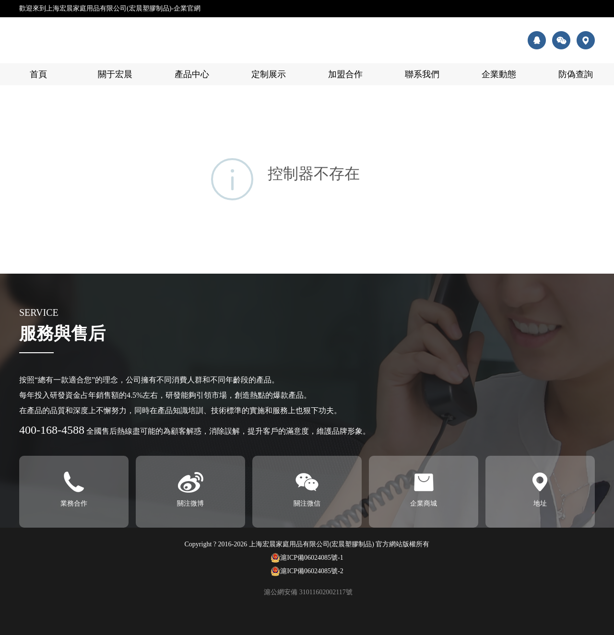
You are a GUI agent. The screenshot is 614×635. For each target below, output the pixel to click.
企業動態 (499, 74)
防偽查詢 (575, 74)
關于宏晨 (115, 74)
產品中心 (192, 74)
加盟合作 (345, 74)
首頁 (38, 74)
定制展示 (268, 74)
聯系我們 (422, 74)
